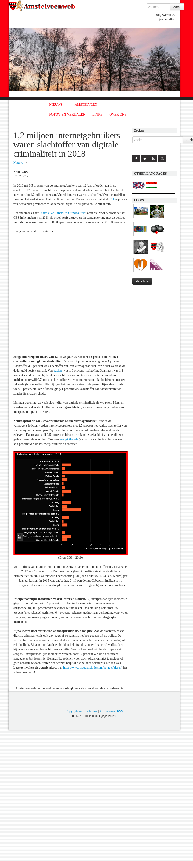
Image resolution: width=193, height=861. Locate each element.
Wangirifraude (69, 439)
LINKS (97, 114)
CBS (113, 199)
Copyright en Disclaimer (81, 711)
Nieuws (18, 162)
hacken (58, 370)
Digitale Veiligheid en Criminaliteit (62, 213)
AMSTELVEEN (86, 104)
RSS (120, 711)
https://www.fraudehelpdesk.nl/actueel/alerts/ (92, 667)
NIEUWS (55, 104)
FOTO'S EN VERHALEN (67, 114)
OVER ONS (118, 114)
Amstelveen (107, 711)
